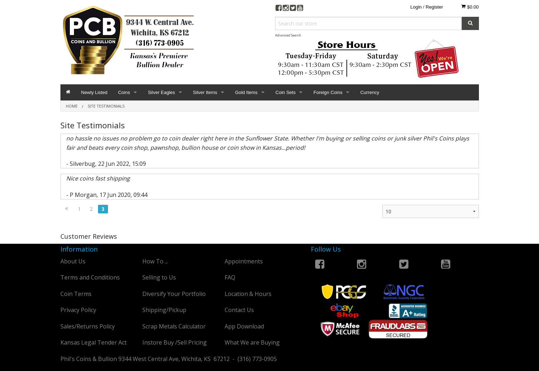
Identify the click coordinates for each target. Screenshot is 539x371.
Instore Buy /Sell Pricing (174, 342)
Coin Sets (285, 92)
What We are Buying (252, 342)
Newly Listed (94, 92)
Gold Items (246, 92)
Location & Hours (248, 294)
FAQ (230, 277)
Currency (369, 92)
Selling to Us (159, 277)
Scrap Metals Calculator (174, 326)
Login (416, 7)
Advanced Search (288, 35)
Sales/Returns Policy (87, 326)
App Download (244, 326)
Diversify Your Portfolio (174, 294)
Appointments (244, 261)
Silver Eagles (161, 92)
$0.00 (470, 7)
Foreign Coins (327, 92)
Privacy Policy (78, 310)
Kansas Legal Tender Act (93, 342)
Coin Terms (76, 294)
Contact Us (239, 310)
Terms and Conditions (90, 277)
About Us (72, 261)
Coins (124, 92)
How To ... (155, 261)
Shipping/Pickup (164, 310)
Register (434, 7)
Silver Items (205, 92)
